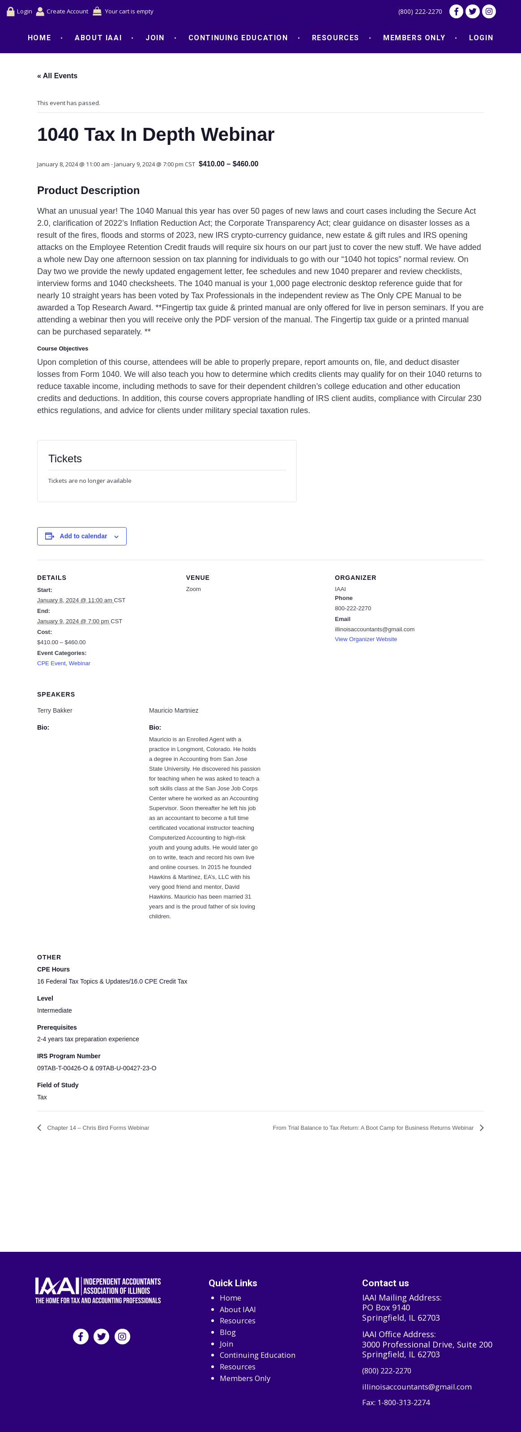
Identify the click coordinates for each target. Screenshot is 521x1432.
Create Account (67, 12)
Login (20, 12)
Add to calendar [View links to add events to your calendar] (83, 537)
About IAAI (98, 39)
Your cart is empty (141, 12)
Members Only (414, 39)
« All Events (57, 77)
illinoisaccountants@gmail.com (422, 1386)
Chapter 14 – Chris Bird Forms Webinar (97, 1129)
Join (154, 39)
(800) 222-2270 (415, 12)
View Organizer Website (366, 641)
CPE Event (51, 665)
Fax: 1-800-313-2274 (399, 1403)
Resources (335, 39)
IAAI (340, 590)
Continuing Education (238, 39)
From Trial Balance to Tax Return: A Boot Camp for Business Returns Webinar (374, 1129)
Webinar (79, 665)
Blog (228, 1329)
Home (39, 39)
